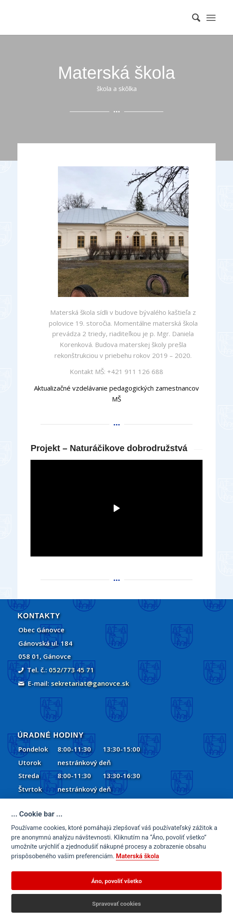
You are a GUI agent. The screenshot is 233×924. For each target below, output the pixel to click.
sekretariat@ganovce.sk (90, 683)
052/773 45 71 (71, 669)
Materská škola (137, 856)
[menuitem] (191, 17)
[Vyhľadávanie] (191, 17)
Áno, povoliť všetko (116, 880)
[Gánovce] (96, 17)
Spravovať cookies (116, 903)
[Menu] (211, 17)
